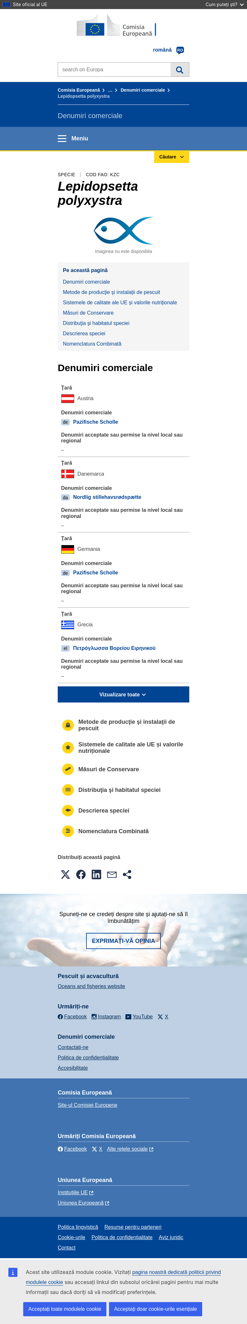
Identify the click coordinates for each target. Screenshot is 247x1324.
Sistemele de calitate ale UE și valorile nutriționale (120, 302)
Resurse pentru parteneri (133, 1227)
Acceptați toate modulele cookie (64, 1309)
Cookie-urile (71, 1237)
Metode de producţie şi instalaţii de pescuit (111, 292)
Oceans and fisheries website (91, 986)
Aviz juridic (171, 1237)
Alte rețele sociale (127, 1149)
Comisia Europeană (79, 90)
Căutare (180, 69)
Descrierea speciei (84, 333)
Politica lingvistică (78, 1227)
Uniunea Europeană (81, 1203)
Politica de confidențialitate (88, 1057)
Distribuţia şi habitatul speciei (96, 323)
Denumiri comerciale (143, 90)
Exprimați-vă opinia (123, 941)
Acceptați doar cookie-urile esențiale (155, 1309)
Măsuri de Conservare (88, 313)
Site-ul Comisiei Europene (87, 1105)
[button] (65, 874)
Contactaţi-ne (73, 1047)
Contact (66, 1247)
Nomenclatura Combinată (92, 344)
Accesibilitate (73, 1068)
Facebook (72, 1149)
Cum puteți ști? (224, 4)
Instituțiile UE (73, 1192)
